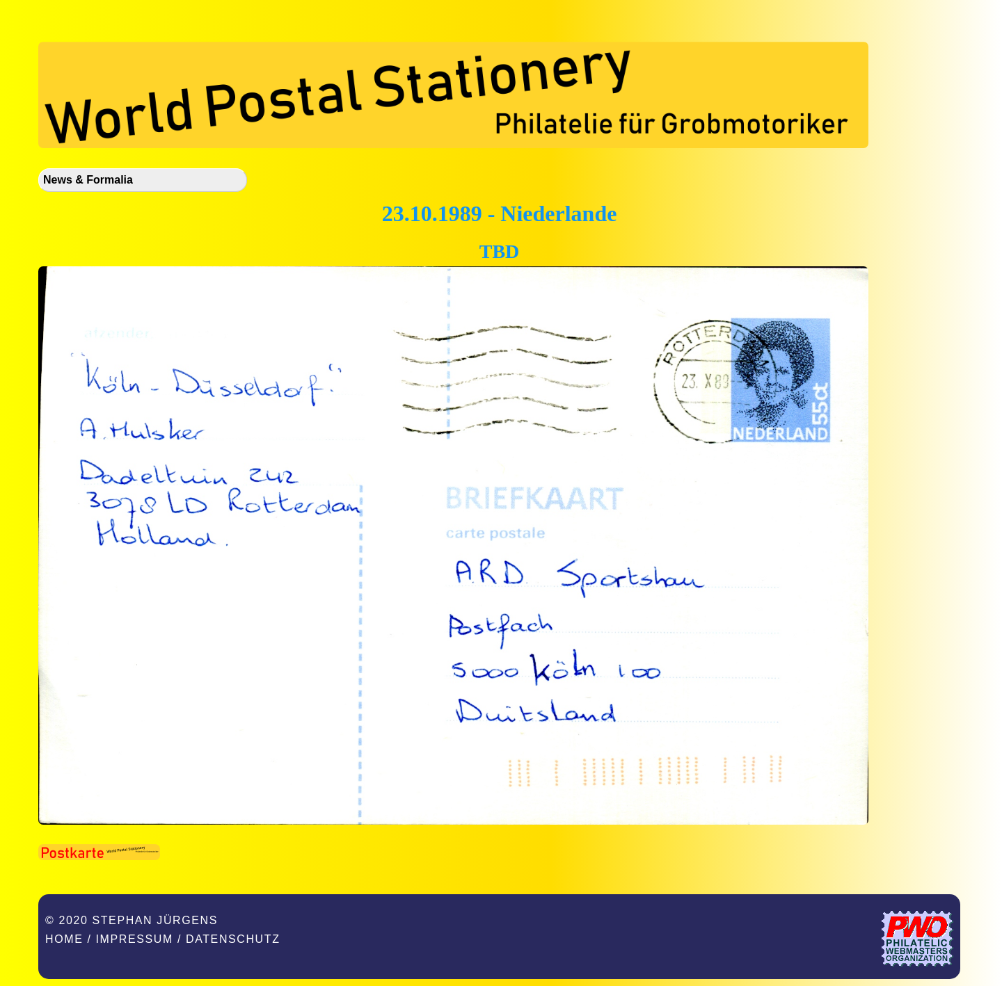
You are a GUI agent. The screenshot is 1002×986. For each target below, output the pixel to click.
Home (64, 939)
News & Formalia (88, 180)
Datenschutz (233, 939)
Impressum (134, 939)
